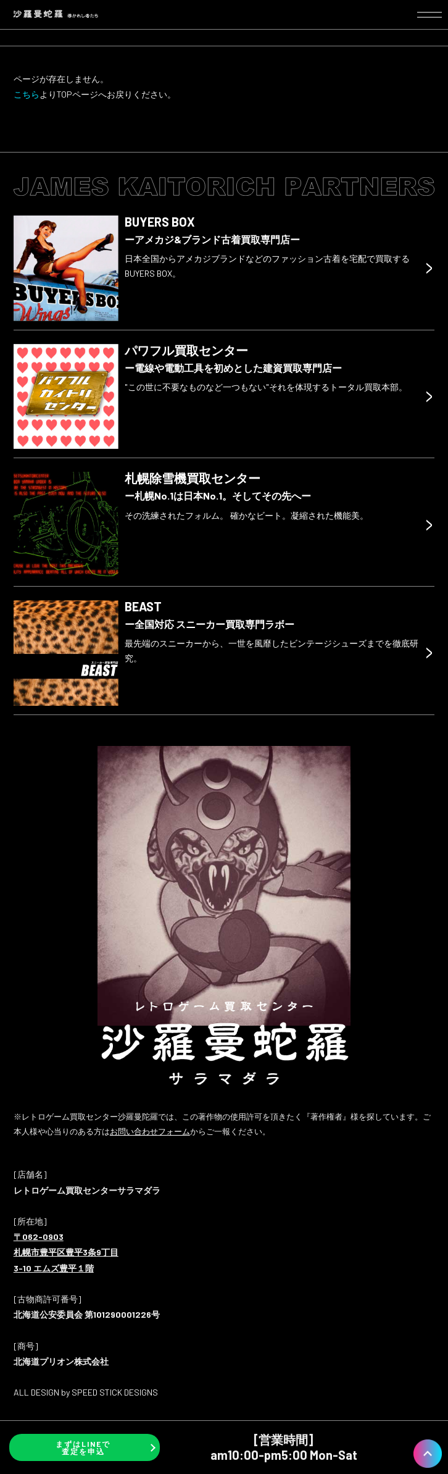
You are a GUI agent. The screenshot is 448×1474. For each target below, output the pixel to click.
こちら (26, 94)
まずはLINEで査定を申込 (83, 1447)
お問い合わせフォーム (150, 1131)
